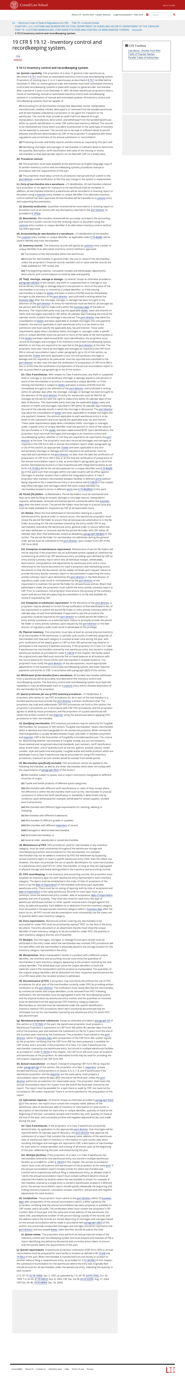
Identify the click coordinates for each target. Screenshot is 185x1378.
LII (13, 22)
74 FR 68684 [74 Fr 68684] (40, 1282)
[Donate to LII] (147, 15)
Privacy (90, 1369)
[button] (174, 15)
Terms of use (78, 1369)
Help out (137, 14)
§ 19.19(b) (38, 1024)
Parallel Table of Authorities (143, 57)
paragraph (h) (102, 1020)
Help (67, 1369)
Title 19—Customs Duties (85, 22)
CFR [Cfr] (18, 56)
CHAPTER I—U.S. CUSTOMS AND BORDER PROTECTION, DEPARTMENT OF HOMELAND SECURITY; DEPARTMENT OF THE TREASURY (87, 26)
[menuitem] (75, 14)
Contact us (41, 1369)
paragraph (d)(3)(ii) (29, 282)
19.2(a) (101, 1253)
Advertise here (55, 1369)
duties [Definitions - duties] (50, 293)
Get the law (88, 14)
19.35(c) (21, 1256)
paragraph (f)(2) (50, 770)
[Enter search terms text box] (161, 14)
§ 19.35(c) (35, 468)
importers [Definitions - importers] (61, 825)
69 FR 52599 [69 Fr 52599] (86, 1279)
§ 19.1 (33, 76)
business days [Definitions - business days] (26, 300)
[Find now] (174, 14)
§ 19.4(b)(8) (96, 237)
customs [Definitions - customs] (41, 194)
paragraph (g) (31, 1067)
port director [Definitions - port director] (26, 179)
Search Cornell (169, 5)
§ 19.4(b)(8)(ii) (85, 489)
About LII (76, 14)
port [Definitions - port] (108, 1165)
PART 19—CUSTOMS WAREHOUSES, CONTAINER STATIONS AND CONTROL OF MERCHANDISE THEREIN (72, 29)
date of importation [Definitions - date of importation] (46, 884)
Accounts (137, 29)
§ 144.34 (92, 482)
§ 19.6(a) (36, 213)
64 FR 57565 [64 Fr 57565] (92, 1275)
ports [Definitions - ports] (99, 478)
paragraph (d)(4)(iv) (93, 533)
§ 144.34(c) (90, 1260)
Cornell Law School (33, 4)
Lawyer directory (103, 14)
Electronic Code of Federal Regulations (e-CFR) (43, 22)
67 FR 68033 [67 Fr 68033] (41, 1279)
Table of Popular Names (141, 54)
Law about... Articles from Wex (144, 50)
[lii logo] (21, 14)
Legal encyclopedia (122, 14)
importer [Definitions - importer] (58, 715)
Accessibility (17, 1369)
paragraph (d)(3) (93, 1222)
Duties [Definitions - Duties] (36, 355)
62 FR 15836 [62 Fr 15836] (35, 1275)
